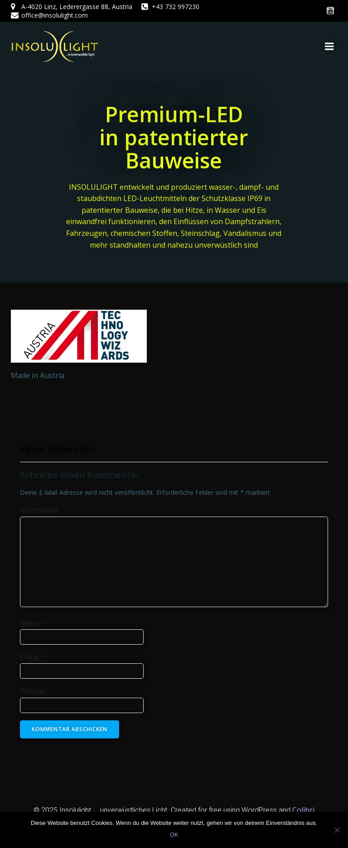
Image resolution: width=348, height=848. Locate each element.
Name (32, 623)
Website (33, 691)
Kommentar (39, 510)
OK (174, 834)
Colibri (303, 810)
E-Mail (32, 657)
